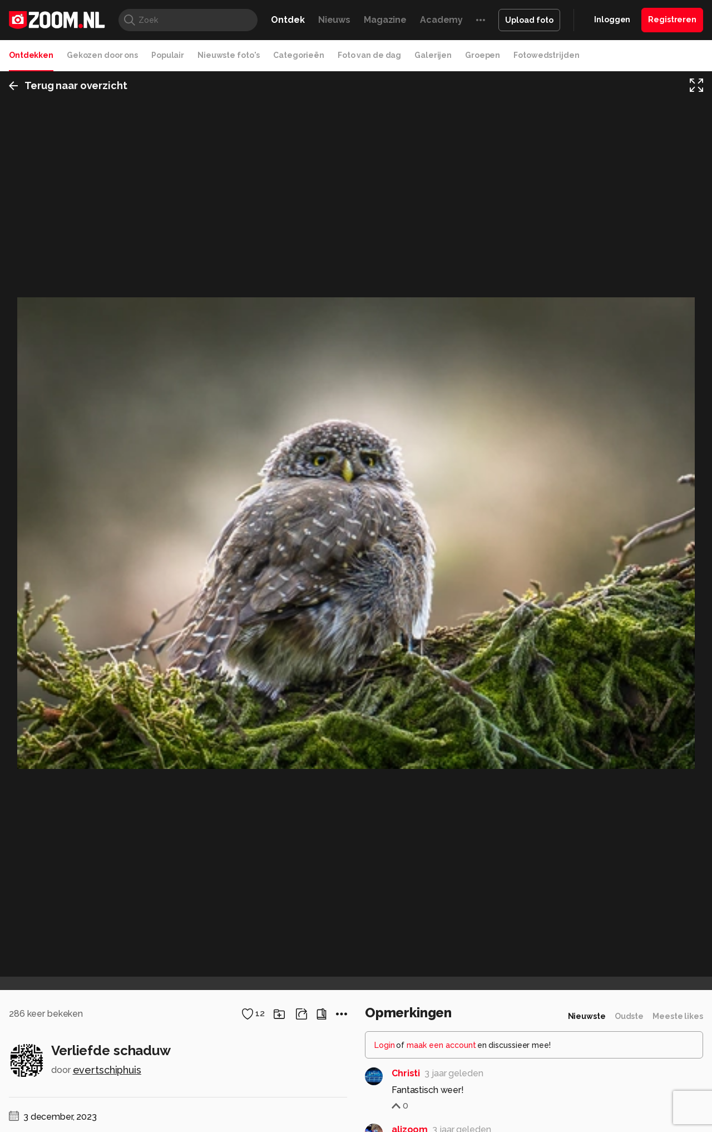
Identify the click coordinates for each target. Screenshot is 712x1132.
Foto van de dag (369, 55)
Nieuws (334, 19)
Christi (406, 1073)
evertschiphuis (107, 1070)
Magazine (385, 19)
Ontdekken (31, 55)
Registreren (672, 19)
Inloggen (612, 19)
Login (384, 1045)
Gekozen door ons (102, 55)
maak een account (441, 1045)
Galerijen (433, 55)
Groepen (482, 55)
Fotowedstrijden (546, 55)
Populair (167, 55)
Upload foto (529, 20)
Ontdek (287, 19)
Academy (441, 19)
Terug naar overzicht (68, 85)
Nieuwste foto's (228, 55)
